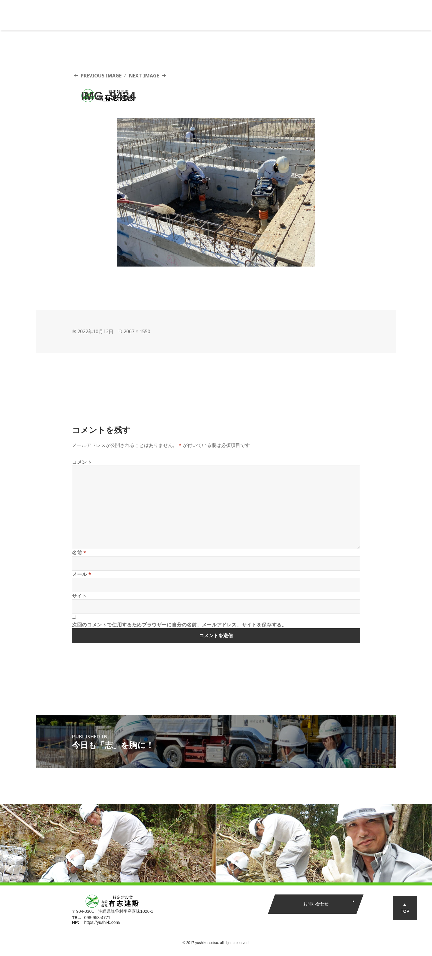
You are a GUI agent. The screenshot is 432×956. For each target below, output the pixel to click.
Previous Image (101, 75)
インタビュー (273, 15)
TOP (405, 911)
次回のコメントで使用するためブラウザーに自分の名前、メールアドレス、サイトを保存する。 (179, 624)
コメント (82, 462)
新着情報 (308, 15)
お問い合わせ (315, 903)
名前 (79, 552)
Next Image (144, 75)
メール (81, 574)
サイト (79, 596)
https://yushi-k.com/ (102, 922)
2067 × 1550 (137, 331)
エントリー (342, 15)
